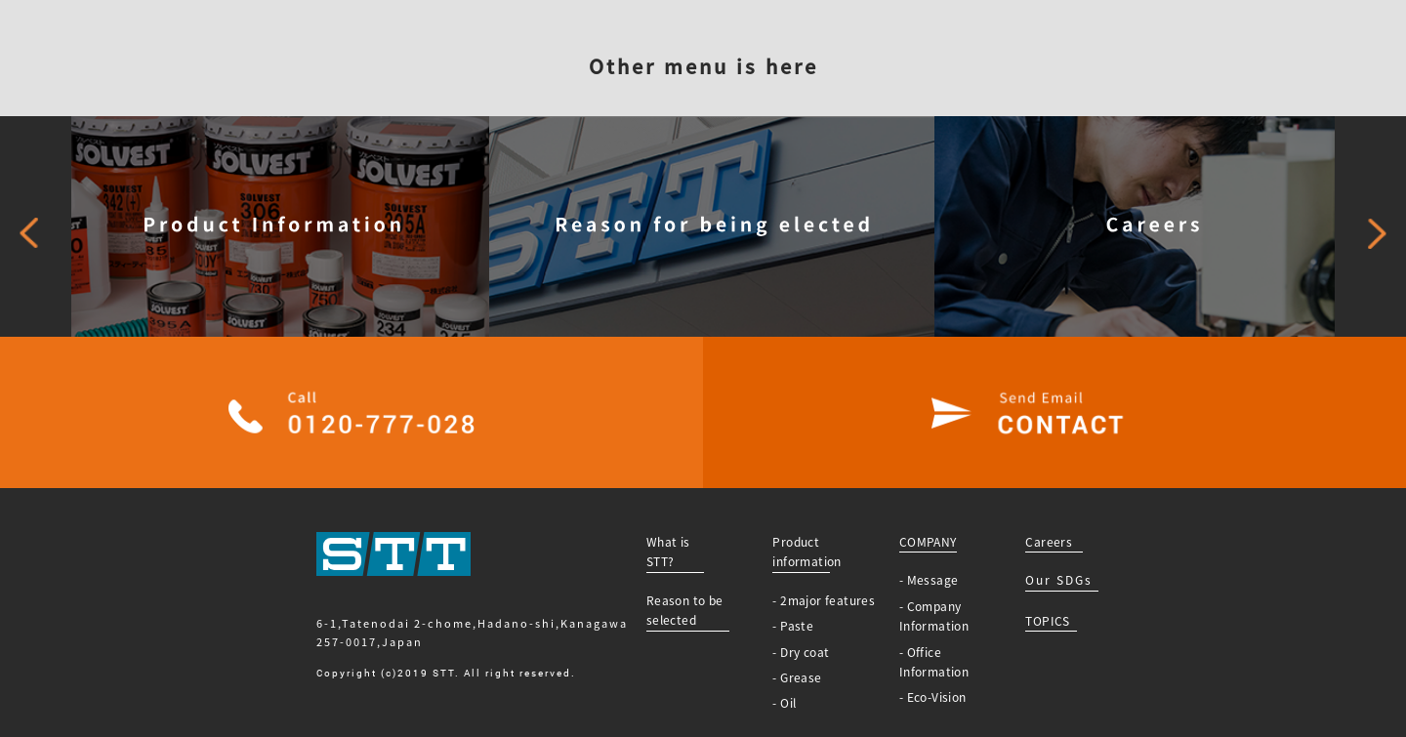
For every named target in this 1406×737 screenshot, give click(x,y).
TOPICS (1047, 621)
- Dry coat (800, 652)
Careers (1048, 542)
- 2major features (823, 600)
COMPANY (928, 542)
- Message (929, 580)
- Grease (796, 677)
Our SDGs (1059, 580)
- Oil (784, 703)
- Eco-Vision (933, 697)
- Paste (792, 626)
